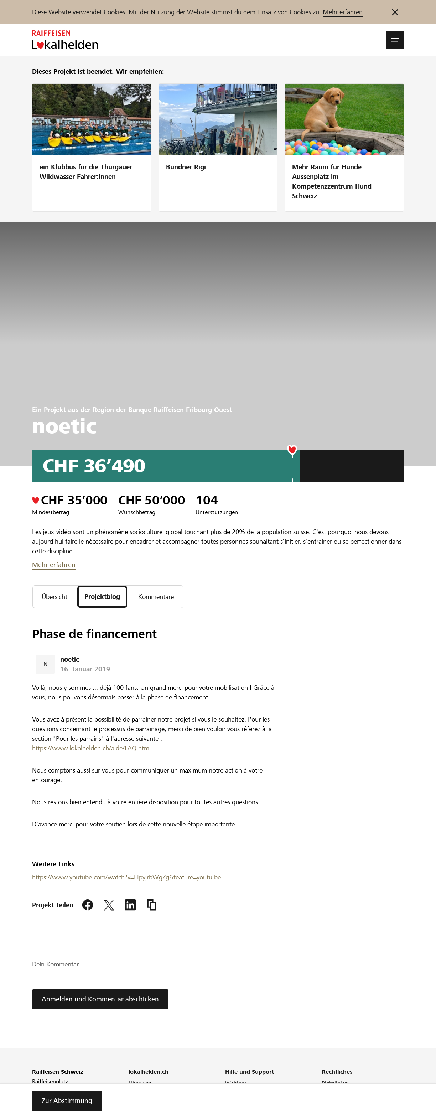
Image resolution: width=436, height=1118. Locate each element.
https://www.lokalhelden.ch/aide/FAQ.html (91, 748)
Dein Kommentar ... (59, 964)
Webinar (235, 1083)
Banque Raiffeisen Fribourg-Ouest (180, 410)
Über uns (140, 1083)
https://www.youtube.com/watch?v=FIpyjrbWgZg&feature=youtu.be (126, 877)
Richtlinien (335, 1083)
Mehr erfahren (343, 12)
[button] (395, 40)
